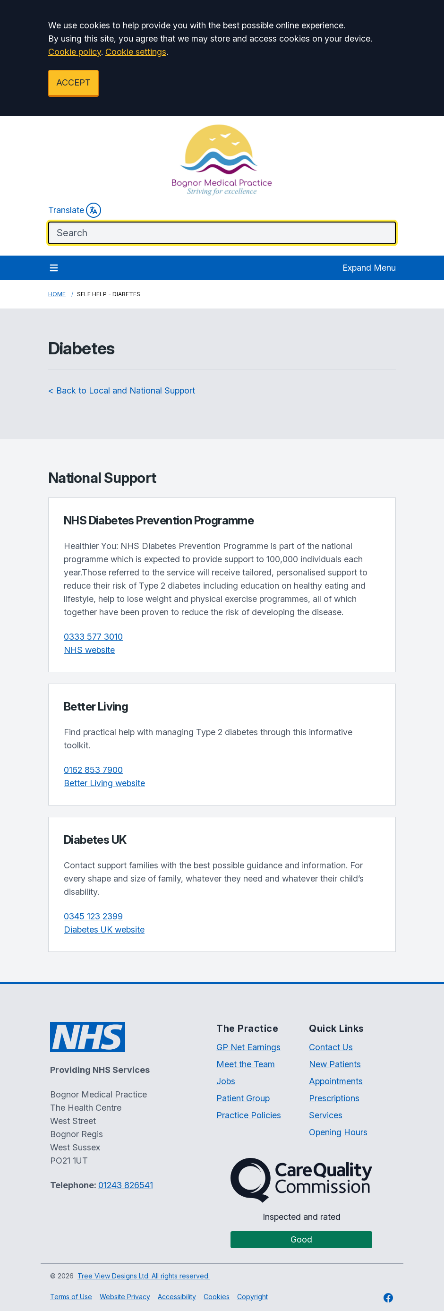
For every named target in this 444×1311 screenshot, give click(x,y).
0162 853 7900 (93, 770)
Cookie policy (74, 52)
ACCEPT (73, 82)
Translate (74, 210)
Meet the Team (245, 1064)
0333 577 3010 (93, 637)
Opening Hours (338, 1132)
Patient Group (243, 1098)
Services (325, 1115)
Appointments (336, 1081)
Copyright (252, 1297)
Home (57, 294)
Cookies (217, 1297)
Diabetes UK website (104, 929)
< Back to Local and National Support (121, 390)
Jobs (225, 1081)
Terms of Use (71, 1297)
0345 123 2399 (93, 916)
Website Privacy (125, 1297)
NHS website (89, 650)
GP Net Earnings (248, 1047)
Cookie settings (135, 52)
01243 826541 (125, 1185)
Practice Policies (248, 1115)
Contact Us (331, 1047)
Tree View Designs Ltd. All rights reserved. (143, 1276)
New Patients (335, 1064)
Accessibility (177, 1297)
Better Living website (104, 783)
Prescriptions (334, 1098)
